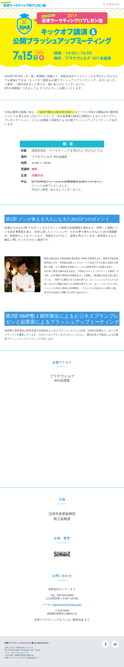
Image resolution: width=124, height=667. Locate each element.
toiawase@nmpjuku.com (66, 604)
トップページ (110, 4)
